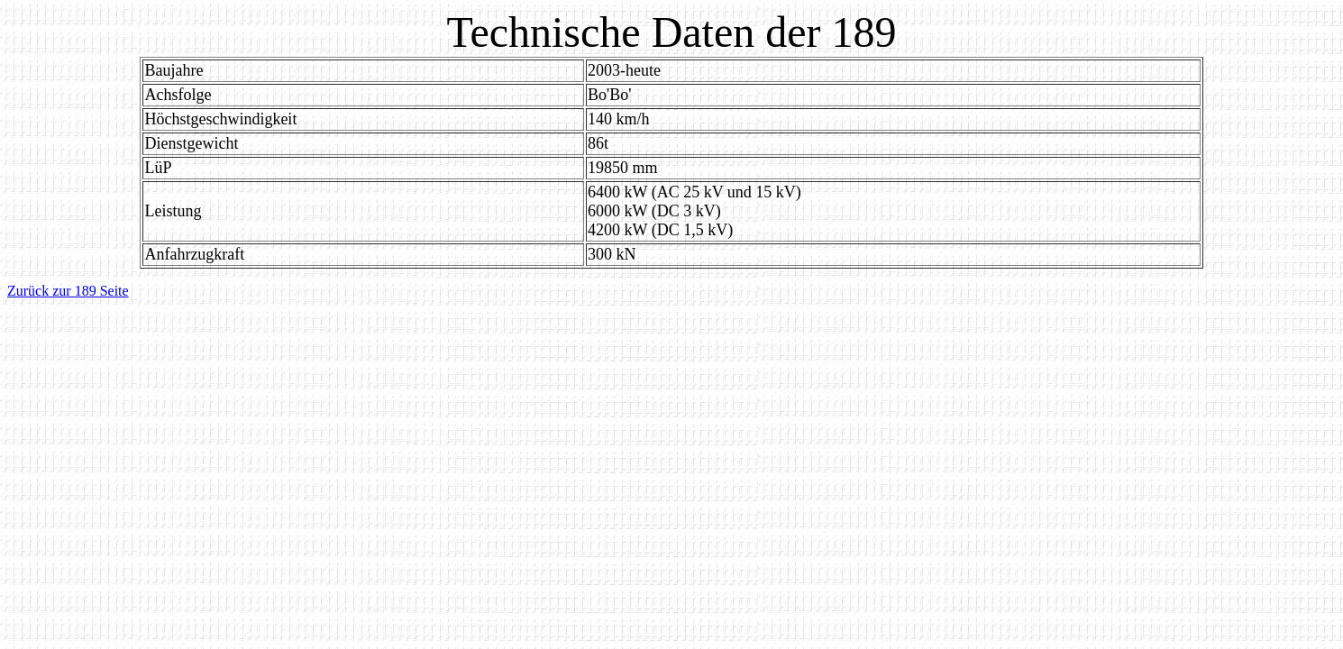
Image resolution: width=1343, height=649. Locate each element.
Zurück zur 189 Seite (68, 290)
